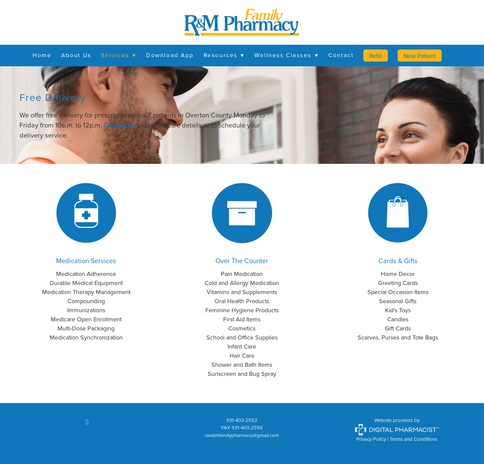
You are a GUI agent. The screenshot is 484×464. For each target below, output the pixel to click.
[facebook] (87, 422)
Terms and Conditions (413, 438)
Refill (375, 55)
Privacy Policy (371, 438)
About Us (76, 55)
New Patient (420, 55)
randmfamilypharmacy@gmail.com (242, 435)
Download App (170, 55)
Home (42, 55)
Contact (341, 55)
